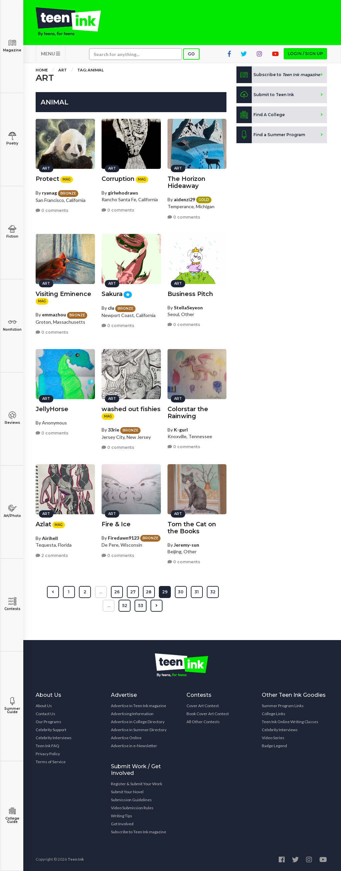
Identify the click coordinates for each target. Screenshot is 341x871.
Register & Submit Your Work (136, 783)
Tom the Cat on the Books (192, 528)
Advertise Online (126, 737)
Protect (47, 179)
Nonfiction (12, 325)
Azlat (43, 524)
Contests (12, 604)
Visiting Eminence (63, 294)
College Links (273, 713)
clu (111, 308)
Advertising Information (132, 713)
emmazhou (54, 314)
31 (196, 591)
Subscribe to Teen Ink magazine (138, 831)
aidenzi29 (184, 199)
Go (191, 53)
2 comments (52, 555)
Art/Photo (12, 511)
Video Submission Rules (132, 807)
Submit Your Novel (127, 791)
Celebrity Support (51, 729)
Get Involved (122, 823)
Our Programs (48, 721)
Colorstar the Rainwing (188, 412)
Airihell (50, 538)
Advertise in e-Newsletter (134, 745)
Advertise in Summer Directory (139, 729)
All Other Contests (203, 721)
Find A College (260, 114)
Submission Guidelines (131, 799)
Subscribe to (278, 74)
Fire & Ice (116, 524)
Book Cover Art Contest (207, 713)
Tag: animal (90, 69)
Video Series (273, 737)
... (100, 591)
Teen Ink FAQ (47, 745)
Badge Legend (274, 745)
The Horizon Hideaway (186, 182)
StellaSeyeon (188, 307)
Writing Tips (121, 815)
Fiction (12, 232)
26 (117, 591)
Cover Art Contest (202, 705)
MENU (50, 53)
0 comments (52, 210)
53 (140, 605)
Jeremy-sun (186, 545)
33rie (113, 429)
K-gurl (181, 429)
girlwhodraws (123, 193)
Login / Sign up (305, 53)
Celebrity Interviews (54, 737)
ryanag (49, 193)
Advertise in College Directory (138, 721)
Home (42, 69)
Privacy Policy (48, 753)
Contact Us (45, 713)
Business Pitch (190, 294)
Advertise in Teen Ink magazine (138, 705)
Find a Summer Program (270, 134)
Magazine (12, 45)
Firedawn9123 (123, 538)
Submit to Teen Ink (265, 94)
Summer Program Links (283, 705)
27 (133, 591)
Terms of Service (51, 761)
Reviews (12, 418)
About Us (44, 705)
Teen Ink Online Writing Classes (290, 721)
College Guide (12, 815)
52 (124, 605)
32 (212, 591)
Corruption (118, 179)
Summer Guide (12, 705)
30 (180, 591)
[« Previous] (53, 592)
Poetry (12, 139)
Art (62, 69)
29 (165, 591)
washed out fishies (131, 409)
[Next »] (157, 606)
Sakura (112, 294)
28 (149, 591)
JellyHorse (52, 409)
